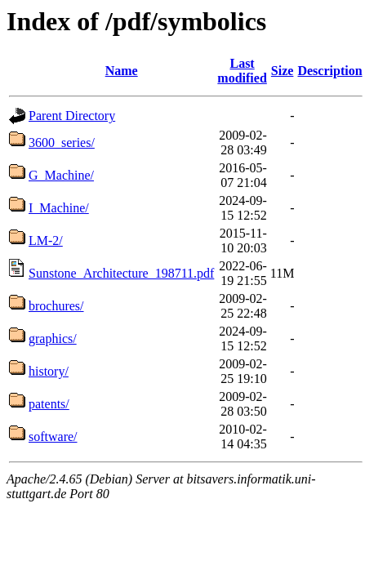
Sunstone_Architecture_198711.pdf (121, 273)
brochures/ (56, 306)
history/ (49, 371)
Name (121, 71)
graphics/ (53, 338)
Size (282, 71)
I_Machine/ (59, 208)
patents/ (49, 404)
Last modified (241, 70)
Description (329, 71)
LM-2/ (46, 240)
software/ (53, 436)
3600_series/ (62, 142)
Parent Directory (72, 115)
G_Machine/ (61, 175)
